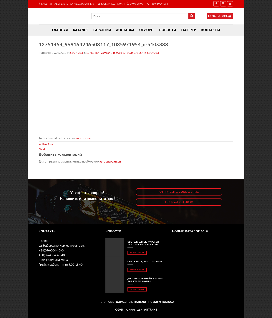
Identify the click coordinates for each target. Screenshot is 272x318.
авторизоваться (110, 161)
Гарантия (102, 30)
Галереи (188, 30)
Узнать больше (137, 253)
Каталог (81, 30)
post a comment (83, 138)
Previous (46, 144)
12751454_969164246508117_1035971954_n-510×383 (122, 52)
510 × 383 (76, 52)
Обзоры (147, 30)
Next (44, 149)
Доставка (125, 30)
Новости (167, 30)
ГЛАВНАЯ (60, 30)
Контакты (210, 30)
